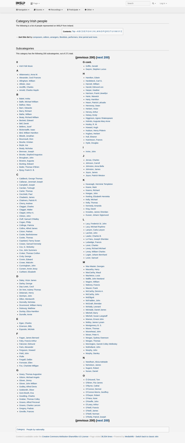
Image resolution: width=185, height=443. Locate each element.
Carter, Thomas (26, 191)
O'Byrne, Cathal (92, 386)
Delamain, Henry (26, 293)
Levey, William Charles (95, 252)
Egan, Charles (25, 323)
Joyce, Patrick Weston (95, 175)
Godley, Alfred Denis (28, 387)
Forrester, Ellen (25, 363)
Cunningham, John (27, 266)
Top (73, 31)
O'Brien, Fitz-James (94, 383)
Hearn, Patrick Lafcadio (96, 102)
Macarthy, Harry (92, 269)
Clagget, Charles (26, 206)
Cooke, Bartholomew (28, 234)
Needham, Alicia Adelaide (97, 362)
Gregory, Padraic (26, 408)
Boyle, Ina (23, 145)
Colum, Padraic (26, 231)
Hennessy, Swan (93, 106)
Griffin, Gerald (92, 66)
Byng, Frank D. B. (27, 170)
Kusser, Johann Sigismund (97, 215)
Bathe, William (25, 114)
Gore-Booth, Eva (26, 393)
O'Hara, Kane (91, 398)
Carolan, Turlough (27, 188)
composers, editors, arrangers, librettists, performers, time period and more (65, 37)
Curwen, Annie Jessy (28, 269)
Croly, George (25, 256)
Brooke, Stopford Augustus (30, 155)
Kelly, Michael (91, 199)
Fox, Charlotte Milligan (29, 366)
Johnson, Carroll (93, 163)
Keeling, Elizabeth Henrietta (98, 196)
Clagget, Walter (26, 210)
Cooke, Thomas (26, 238)
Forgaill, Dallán (25, 359)
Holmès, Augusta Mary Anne (98, 121)
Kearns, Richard (93, 190)
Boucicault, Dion (26, 139)
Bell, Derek (24, 123)
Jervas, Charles (92, 160)
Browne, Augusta (26, 161)
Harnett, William (92, 84)
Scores (39, 10)
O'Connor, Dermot (93, 389)
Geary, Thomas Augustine (30, 374)
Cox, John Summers (28, 250)
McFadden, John (93, 300)
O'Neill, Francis (92, 408)
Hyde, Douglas (92, 143)
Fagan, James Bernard (29, 338)
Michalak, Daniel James (96, 310)
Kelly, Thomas (92, 203)
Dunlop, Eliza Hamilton (29, 311)
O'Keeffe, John (92, 401)
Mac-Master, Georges (95, 266)
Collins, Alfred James (28, 228)
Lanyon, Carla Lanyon (95, 230)
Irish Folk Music (26, 66)
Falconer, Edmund (27, 344)
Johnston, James (93, 169)
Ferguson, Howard (27, 350)
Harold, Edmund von (94, 87)
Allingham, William (27, 81)
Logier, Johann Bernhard (96, 255)
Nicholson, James (93, 365)
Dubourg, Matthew (27, 308)
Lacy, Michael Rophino (95, 227)
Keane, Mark (91, 187)
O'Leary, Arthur (92, 404)
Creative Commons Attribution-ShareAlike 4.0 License (65, 436)
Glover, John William (28, 383)
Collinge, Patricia (26, 225)
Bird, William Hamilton (28, 133)
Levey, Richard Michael (96, 248)
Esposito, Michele (27, 329)
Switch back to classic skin (147, 436)
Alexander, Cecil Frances (30, 78)
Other (89, 10)
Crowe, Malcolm (26, 262)
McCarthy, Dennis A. (94, 291)
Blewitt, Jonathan (26, 136)
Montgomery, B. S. (93, 325)
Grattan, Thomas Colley (29, 399)
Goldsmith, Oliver (26, 390)
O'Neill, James (92, 411)
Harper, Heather (92, 90)
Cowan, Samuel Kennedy (30, 244)
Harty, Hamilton (92, 99)
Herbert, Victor (92, 109)
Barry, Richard (25, 111)
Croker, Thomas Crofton (29, 253)
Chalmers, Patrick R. (28, 200)
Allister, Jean (24, 84)
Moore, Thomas (92, 328)
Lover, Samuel (92, 258)
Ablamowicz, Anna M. (28, 74)
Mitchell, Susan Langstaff (96, 316)
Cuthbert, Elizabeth (27, 272)
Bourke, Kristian (26, 142)
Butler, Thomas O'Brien (29, 167)
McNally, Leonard (93, 307)
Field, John (24, 353)
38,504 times (106, 436)
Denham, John (25, 296)
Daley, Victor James (27, 280)
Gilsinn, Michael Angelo (29, 377)
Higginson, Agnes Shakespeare (99, 118)
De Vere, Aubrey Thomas (30, 290)
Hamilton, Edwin (93, 78)
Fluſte (21, 356)
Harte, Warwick (92, 96)
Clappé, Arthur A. (26, 213)
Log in (163, 3)
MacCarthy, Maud (93, 272)
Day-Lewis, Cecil (26, 287)
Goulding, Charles (27, 396)
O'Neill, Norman (92, 414)
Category (21, 429)
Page (35, 3)
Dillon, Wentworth (27, 299)
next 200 (103, 57)
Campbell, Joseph (27, 185)
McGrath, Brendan (93, 304)
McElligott (90, 297)
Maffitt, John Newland (95, 279)
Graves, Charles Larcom (29, 405)
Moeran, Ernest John (95, 319)
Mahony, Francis (93, 285)
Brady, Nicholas (26, 148)
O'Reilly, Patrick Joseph (96, 417)
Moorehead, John (93, 332)
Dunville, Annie (25, 314)
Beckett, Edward (26, 120)
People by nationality (35, 429)
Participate (73, 10)
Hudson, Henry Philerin (96, 130)
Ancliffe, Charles (26, 87)
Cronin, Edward (26, 259)
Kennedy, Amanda (93, 206)
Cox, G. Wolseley (26, 247)
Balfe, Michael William (28, 102)
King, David (91, 209)
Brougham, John (26, 158)
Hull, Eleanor (91, 137)
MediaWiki (129, 436)
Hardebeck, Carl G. (94, 81)
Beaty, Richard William (29, 117)
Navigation (22, 10)
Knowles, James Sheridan (97, 212)
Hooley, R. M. (91, 124)
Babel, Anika (24, 99)
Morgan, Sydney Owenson (97, 338)
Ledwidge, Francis (93, 242)
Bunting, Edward (26, 164)
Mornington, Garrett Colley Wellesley (101, 344)
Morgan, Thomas (93, 341)
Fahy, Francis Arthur (28, 341)
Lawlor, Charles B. (93, 236)
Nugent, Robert (92, 368)
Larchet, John (91, 233)
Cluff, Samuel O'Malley (29, 219)
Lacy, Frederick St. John (96, 224)
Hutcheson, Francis (94, 140)
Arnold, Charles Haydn (29, 90)
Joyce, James (91, 172)
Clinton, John (25, 216)
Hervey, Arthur (92, 112)
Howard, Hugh (92, 127)
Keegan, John (92, 193)
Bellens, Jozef (25, 127)
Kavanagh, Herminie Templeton (99, 184)
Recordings (56, 10)
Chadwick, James (27, 197)
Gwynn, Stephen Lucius (96, 69)
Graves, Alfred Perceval (29, 402)
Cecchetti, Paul (25, 194)
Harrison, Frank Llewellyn (97, 93)
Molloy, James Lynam (95, 322)
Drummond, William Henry (30, 305)
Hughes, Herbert (93, 134)
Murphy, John (91, 350)
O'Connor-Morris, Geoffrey (97, 392)
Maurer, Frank (92, 288)
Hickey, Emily (91, 115)
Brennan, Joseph (26, 151)
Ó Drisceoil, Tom (93, 380)
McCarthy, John (92, 294)
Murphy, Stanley (92, 353)
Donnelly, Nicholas (27, 302)
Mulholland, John (93, 347)
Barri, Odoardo (25, 108)
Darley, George (25, 283)
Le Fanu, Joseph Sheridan (97, 239)
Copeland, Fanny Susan (29, 241)
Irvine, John (91, 151)
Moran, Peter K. (92, 335)
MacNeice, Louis (93, 276)
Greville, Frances (26, 411)
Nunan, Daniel (92, 371)
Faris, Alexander (26, 347)
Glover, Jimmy (25, 380)
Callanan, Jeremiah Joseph (31, 182)
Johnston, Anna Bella (95, 166)
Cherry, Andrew (25, 203)
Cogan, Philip (25, 222)
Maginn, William (92, 282)
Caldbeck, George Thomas (30, 178)
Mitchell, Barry (92, 313)
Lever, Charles (92, 245)
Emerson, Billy (25, 326)
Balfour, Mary (25, 105)
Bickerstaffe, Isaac (27, 130)
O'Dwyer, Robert (93, 395)
